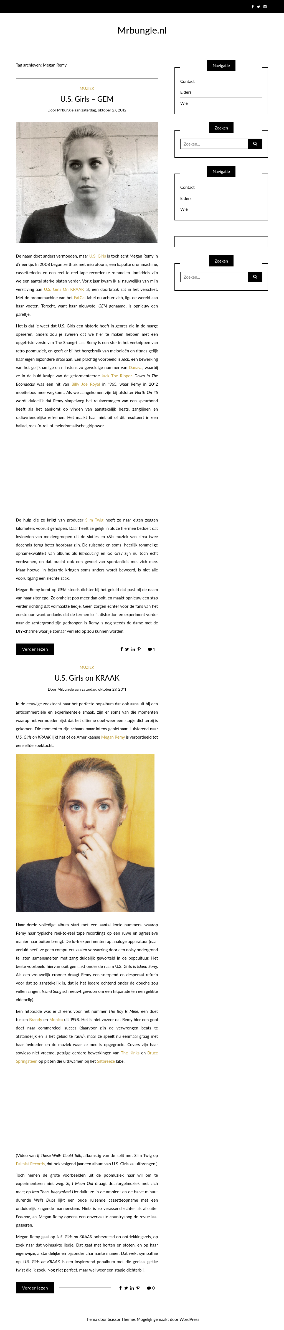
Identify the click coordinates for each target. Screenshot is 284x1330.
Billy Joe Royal (86, 384)
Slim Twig (94, 519)
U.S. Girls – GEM (86, 99)
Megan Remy (113, 736)
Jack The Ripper (117, 375)
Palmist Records (30, 1163)
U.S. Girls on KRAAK (86, 677)
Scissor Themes (122, 1319)
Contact (187, 81)
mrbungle (65, 110)
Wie (184, 103)
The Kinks (130, 1052)
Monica (56, 1019)
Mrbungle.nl (142, 29)
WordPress (189, 1319)
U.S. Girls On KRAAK (64, 289)
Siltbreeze (106, 1061)
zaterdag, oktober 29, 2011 (104, 689)
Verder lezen (35, 649)
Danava (135, 367)
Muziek (87, 88)
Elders (185, 92)
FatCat (80, 297)
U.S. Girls (97, 255)
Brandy (35, 1019)
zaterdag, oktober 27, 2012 (104, 110)
